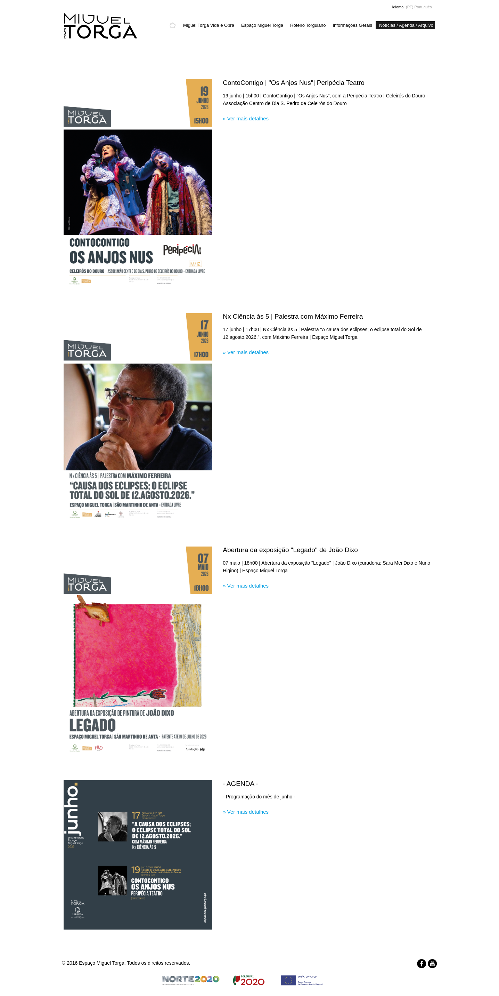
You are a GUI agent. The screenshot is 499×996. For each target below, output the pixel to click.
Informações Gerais (352, 25)
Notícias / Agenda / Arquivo (406, 25)
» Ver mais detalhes (246, 118)
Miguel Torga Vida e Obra (208, 25)
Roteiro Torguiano (308, 25)
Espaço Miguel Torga (262, 25)
